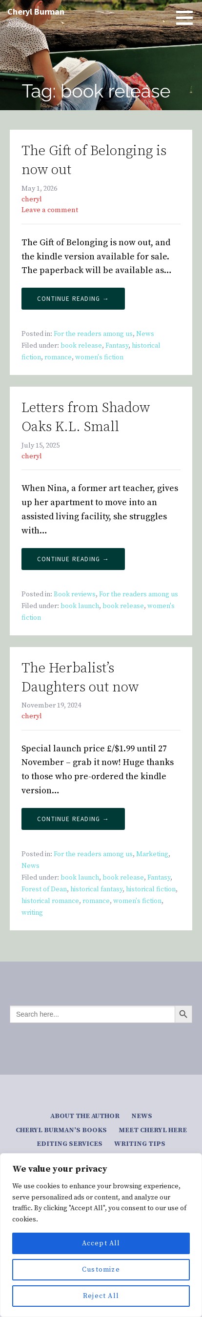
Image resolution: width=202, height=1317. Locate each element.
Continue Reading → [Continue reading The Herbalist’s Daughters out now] (73, 819)
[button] (188, 17)
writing (32, 912)
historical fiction (151, 889)
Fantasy (116, 345)
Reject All (101, 1296)
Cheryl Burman (35, 11)
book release (81, 345)
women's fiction (99, 357)
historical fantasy (96, 889)
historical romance (50, 901)
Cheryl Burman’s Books (61, 1130)
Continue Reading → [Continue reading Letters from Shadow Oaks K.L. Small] (73, 559)
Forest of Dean (44, 889)
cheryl (31, 199)
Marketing (152, 854)
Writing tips (139, 1144)
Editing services (69, 1144)
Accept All (101, 1243)
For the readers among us (93, 334)
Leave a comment (49, 210)
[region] (101, 1235)
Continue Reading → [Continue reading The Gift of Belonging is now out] (73, 299)
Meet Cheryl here (153, 1130)
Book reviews (75, 594)
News (145, 334)
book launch (80, 606)
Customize (101, 1269)
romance (58, 357)
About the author (85, 1116)
